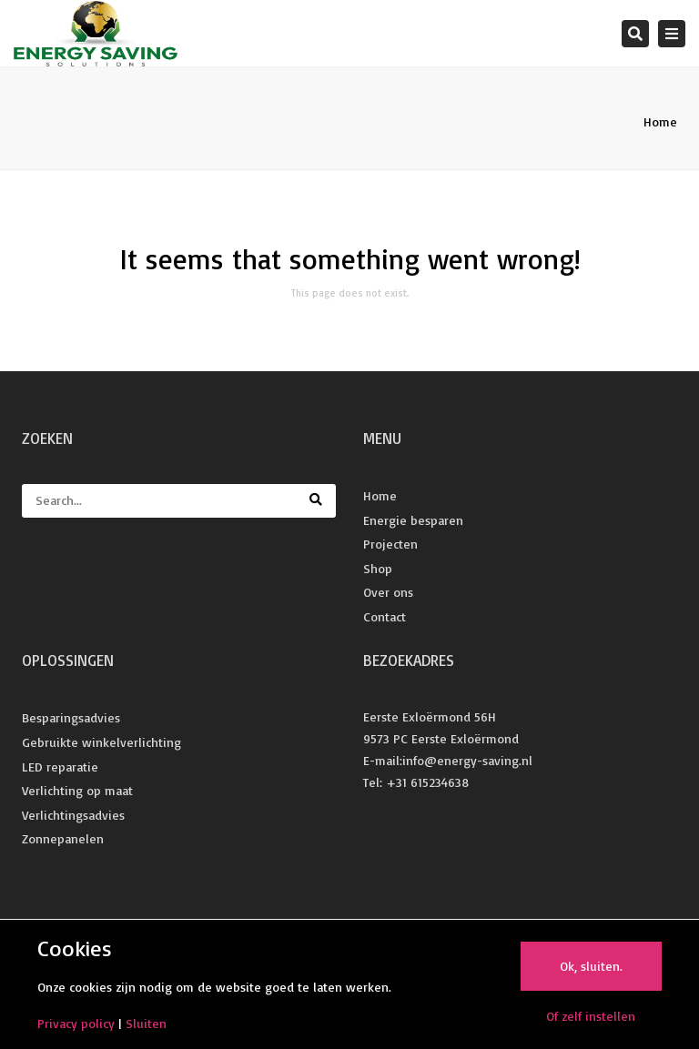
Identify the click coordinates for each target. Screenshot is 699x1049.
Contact (384, 616)
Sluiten (146, 1023)
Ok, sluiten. (591, 965)
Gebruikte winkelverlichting (101, 742)
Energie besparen (413, 520)
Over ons (388, 592)
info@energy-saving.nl (467, 760)
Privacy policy (76, 1023)
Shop (377, 568)
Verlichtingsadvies (73, 814)
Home (660, 121)
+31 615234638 (427, 782)
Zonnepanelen (63, 838)
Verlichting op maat (77, 790)
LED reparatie (60, 766)
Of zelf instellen (590, 1016)
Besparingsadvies (71, 717)
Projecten (390, 543)
